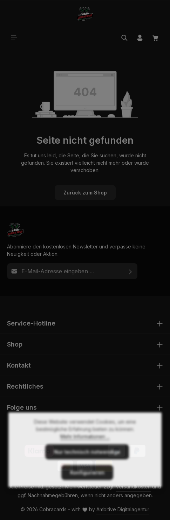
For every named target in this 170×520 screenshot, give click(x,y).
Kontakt (19, 365)
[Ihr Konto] (140, 38)
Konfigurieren (87, 484)
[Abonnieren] (130, 271)
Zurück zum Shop (85, 193)
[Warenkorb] (155, 38)
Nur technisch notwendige (87, 463)
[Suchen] (124, 38)
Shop (14, 344)
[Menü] (14, 38)
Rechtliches (25, 386)
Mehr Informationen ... (85, 448)
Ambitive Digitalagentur (122, 509)
